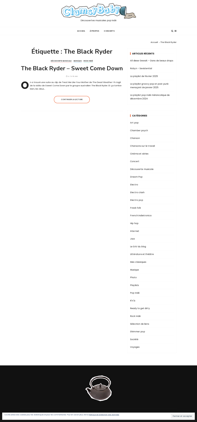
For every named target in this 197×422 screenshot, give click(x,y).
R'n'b (132, 300)
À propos (94, 31)
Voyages (135, 346)
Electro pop (136, 199)
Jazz (132, 238)
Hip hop (134, 223)
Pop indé (135, 292)
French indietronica (140, 215)
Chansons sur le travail (142, 145)
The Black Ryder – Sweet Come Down (72, 68)
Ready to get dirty (140, 308)
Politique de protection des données (104, 415)
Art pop (134, 122)
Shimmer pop (137, 331)
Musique (78, 61)
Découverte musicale (61, 61)
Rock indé (88, 61)
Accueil (81, 31)
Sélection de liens (139, 323)
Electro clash (137, 192)
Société (134, 339)
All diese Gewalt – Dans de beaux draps (151, 60)
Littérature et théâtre (142, 254)
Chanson (135, 138)
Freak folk (135, 207)
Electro (134, 184)
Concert (134, 161)
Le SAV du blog (138, 246)
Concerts (109, 31)
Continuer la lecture (72, 99)
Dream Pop (136, 176)
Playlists (134, 285)
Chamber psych (139, 130)
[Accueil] (154, 42)
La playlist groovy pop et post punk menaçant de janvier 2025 (149, 85)
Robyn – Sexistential (141, 68)
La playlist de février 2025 (144, 76)
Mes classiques (138, 261)
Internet (134, 230)
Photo (133, 277)
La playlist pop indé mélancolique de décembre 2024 (150, 96)
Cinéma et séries (139, 153)
